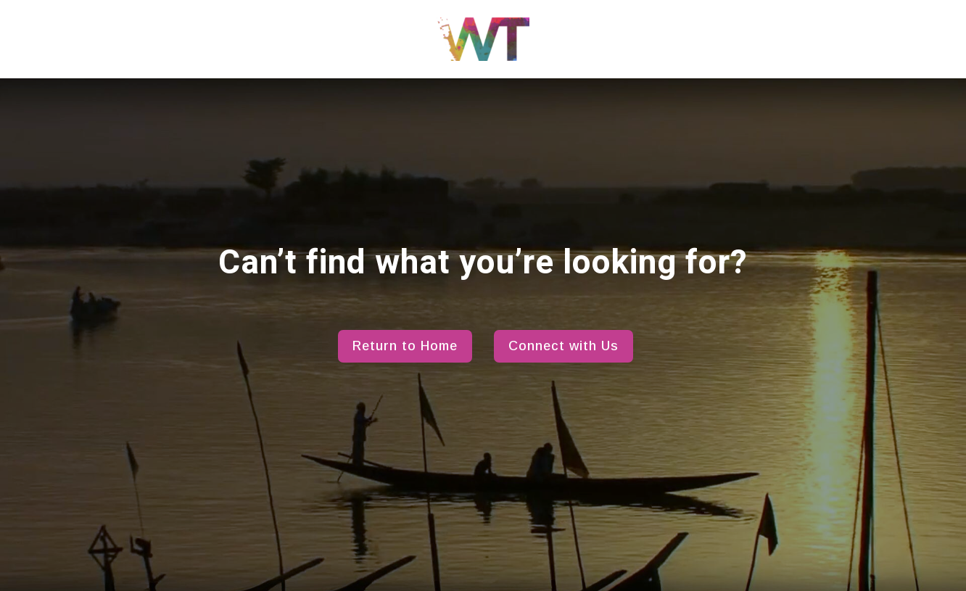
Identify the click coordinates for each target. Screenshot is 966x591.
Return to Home (405, 346)
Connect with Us (563, 346)
